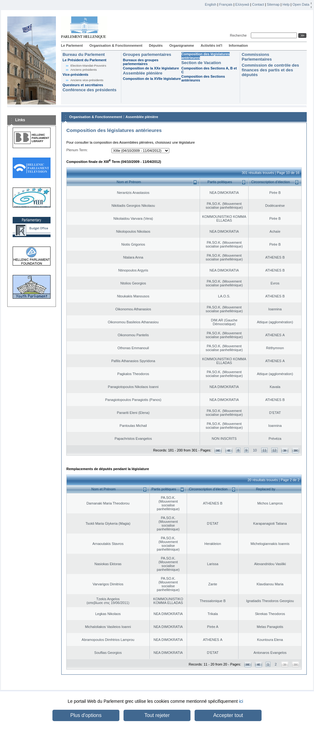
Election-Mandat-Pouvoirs (88, 65)
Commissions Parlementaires (257, 57)
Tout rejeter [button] (157, 715)
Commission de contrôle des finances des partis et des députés (270, 70)
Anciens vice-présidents (86, 80)
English (210, 4)
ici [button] (241, 701)
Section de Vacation (201, 62)
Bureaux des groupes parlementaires (140, 62)
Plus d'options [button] (85, 715)
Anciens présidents (83, 69)
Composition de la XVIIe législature (152, 79)
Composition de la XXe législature (151, 68)
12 (274, 450)
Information (238, 45)
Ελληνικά (242, 4)
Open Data (301, 4)
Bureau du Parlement (84, 54)
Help (286, 4)
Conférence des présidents (90, 89)
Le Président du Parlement (84, 60)
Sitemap (273, 4)
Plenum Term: (77, 150)
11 (264, 450)
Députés (156, 45)
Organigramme (181, 45)
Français (225, 4)
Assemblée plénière (142, 73)
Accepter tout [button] (228, 715)
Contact (258, 4)
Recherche (239, 35)
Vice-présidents (75, 74)
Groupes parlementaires (147, 54)
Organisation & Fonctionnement (115, 45)
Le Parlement (72, 45)
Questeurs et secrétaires (83, 85)
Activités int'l (211, 45)
